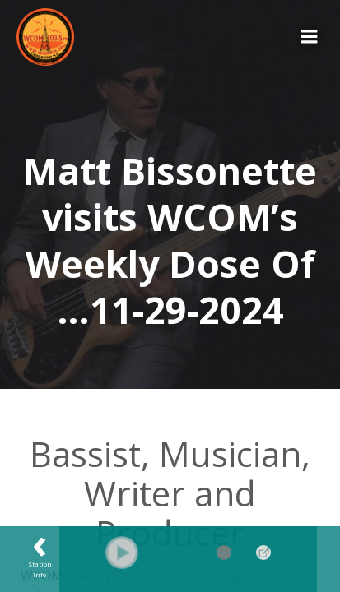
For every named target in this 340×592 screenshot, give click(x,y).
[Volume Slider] (200, 552)
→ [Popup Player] (263, 552)
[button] (121, 552)
